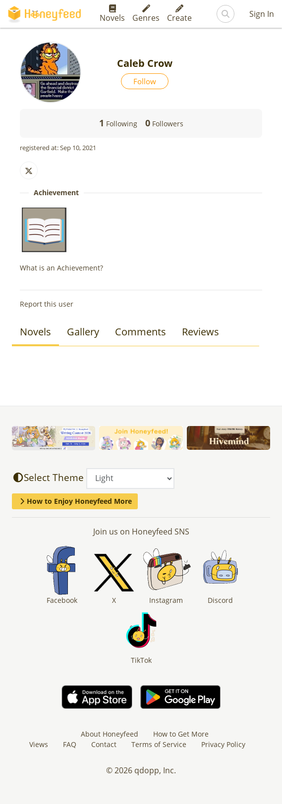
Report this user (46, 304)
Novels (112, 13)
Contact (103, 744)
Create (179, 13)
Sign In (261, 13)
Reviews (200, 331)
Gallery (83, 331)
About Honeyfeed (109, 734)
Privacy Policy (223, 744)
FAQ (69, 744)
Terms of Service (158, 744)
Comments (140, 331)
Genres (146, 13)
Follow (144, 81)
